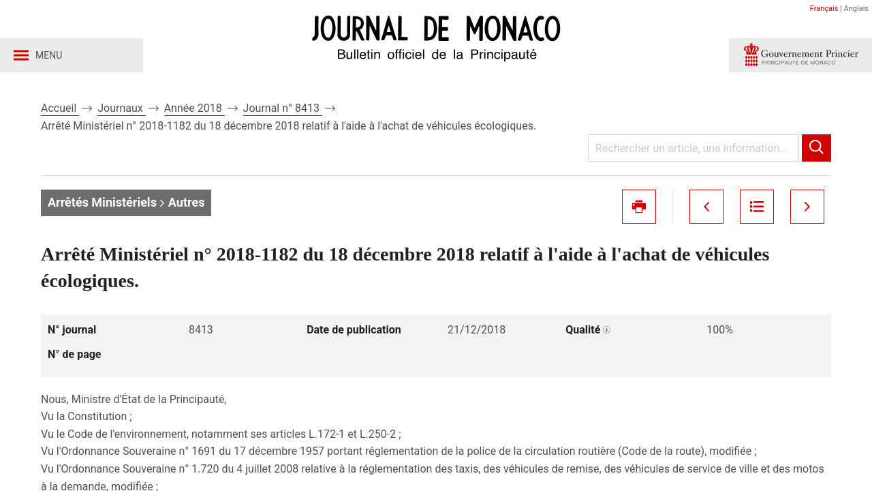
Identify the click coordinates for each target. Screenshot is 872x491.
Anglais (856, 8)
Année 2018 (194, 108)
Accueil (60, 108)
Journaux (121, 108)
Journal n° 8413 (282, 108)
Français (824, 8)
